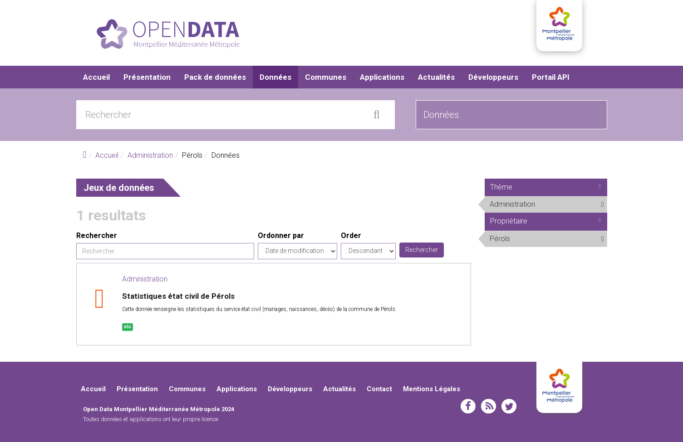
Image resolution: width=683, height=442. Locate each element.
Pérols (532, 238)
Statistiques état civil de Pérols (178, 296)
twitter (508, 406)
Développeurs (493, 77)
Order (351, 235)
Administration (150, 155)
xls (127, 327)
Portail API (551, 77)
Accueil (96, 77)
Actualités (436, 77)
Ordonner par (281, 235)
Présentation (147, 77)
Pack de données (215, 77)
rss (488, 406)
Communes (325, 77)
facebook (468, 406)
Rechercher (96, 235)
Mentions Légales (431, 389)
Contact (379, 389)
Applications (382, 77)
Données (275, 77)
